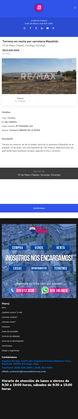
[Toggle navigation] (75, 8)
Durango (30, 45)
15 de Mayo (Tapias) (13, 45)
